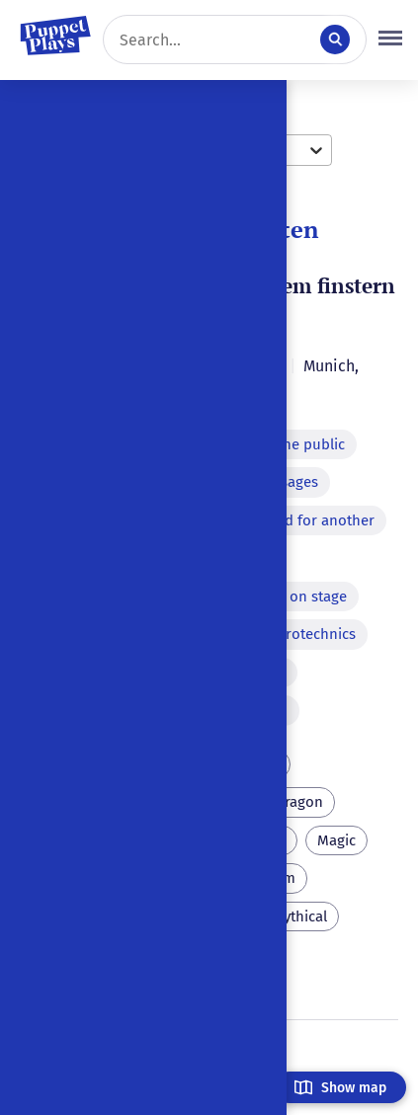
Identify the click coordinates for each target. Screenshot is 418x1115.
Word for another (316, 520)
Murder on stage (291, 596)
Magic (336, 840)
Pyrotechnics (313, 634)
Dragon (299, 802)
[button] (390, 39)
